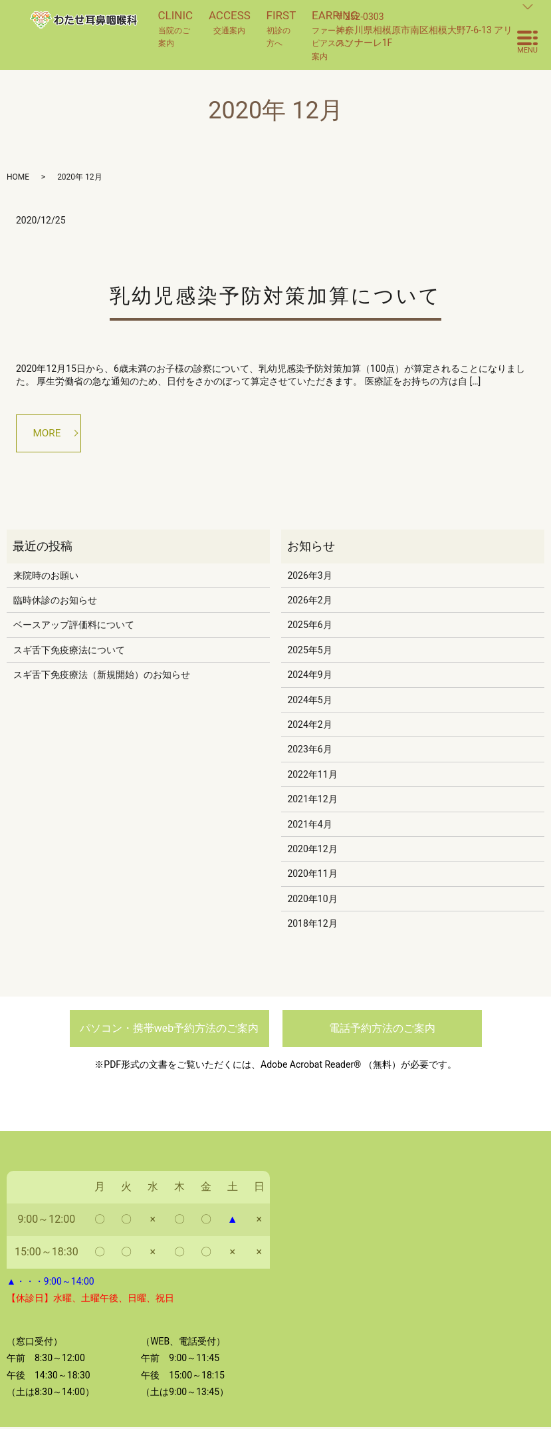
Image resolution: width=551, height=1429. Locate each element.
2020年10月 (312, 900)
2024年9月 (309, 676)
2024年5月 (309, 701)
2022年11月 (312, 775)
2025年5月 (309, 651)
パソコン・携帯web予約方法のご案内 (169, 1030)
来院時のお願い (45, 576)
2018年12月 (312, 925)
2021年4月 (309, 825)
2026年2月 (309, 602)
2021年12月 (312, 801)
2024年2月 (309, 725)
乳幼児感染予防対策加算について (275, 295)
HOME (18, 177)
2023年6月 (309, 751)
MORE (48, 433)
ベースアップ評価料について (73, 626)
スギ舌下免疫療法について (69, 651)
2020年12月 (312, 850)
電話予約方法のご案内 (382, 1030)
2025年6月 (309, 626)
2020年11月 (312, 875)
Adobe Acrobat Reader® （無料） (331, 1065)
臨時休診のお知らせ (55, 602)
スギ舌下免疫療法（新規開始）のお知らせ (101, 676)
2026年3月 (309, 576)
